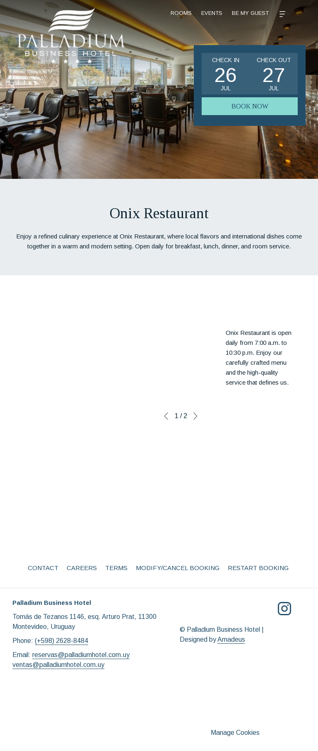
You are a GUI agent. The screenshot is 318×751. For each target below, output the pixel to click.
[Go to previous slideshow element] (166, 416)
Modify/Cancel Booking (177, 567)
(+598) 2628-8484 (61, 640)
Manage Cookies (235, 732)
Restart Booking (258, 567)
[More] (245, 13)
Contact (43, 567)
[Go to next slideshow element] (195, 416)
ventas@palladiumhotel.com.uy (58, 664)
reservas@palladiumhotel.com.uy (81, 654)
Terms (116, 567)
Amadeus (231, 639)
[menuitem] (190, 13)
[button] (226, 73)
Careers (82, 567)
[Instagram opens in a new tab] (284, 607)
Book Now (249, 106)
